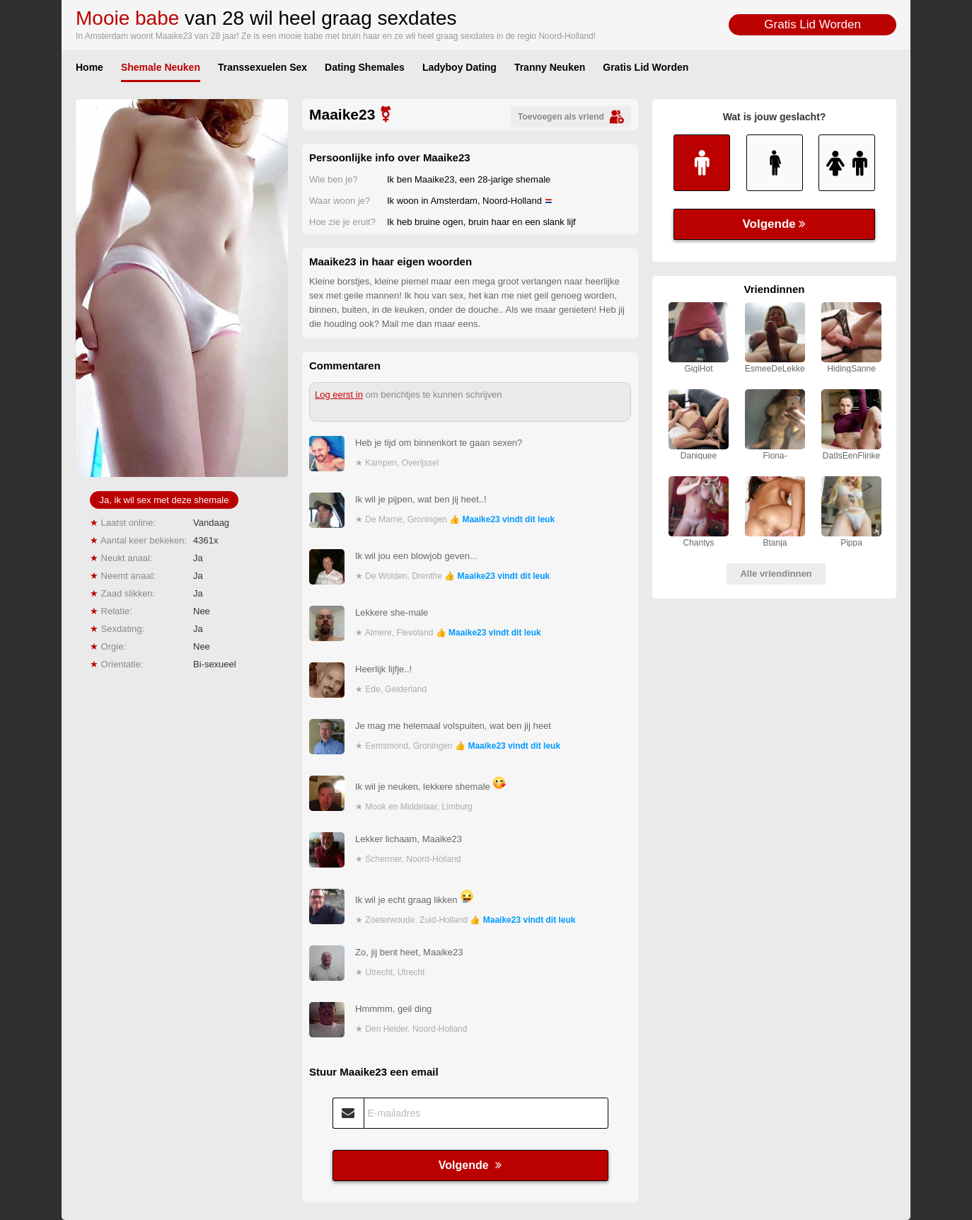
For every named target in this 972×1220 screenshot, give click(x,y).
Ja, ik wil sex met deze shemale (164, 500)
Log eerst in (339, 394)
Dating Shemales (365, 67)
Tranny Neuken (549, 67)
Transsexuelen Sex (262, 67)
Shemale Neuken (160, 67)
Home (89, 67)
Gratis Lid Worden (812, 24)
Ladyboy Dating (459, 67)
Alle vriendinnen (775, 573)
